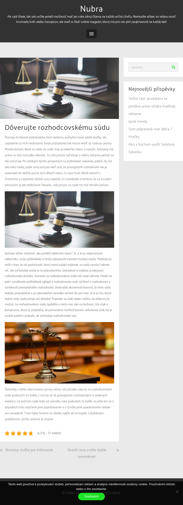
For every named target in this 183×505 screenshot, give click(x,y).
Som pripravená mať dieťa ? (150, 129)
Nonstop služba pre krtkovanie (29, 450)
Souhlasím (91, 496)
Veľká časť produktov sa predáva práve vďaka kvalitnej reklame (151, 106)
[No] (177, 491)
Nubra (91, 9)
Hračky (133, 137)
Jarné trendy (137, 121)
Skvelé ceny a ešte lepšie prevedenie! (86, 453)
